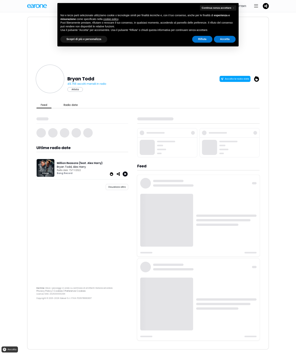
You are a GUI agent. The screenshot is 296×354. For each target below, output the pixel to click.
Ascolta (9, 350)
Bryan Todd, (65, 167)
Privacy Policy (44, 290)
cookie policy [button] (110, 19)
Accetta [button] (225, 39)
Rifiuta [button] (202, 39)
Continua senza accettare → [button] (218, 7)
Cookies (58, 290)
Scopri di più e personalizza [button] (83, 39)
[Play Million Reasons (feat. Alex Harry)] (125, 174)
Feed (44, 105)
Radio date (71, 105)
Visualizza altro (117, 187)
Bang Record (64, 173)
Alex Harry (79, 167)
